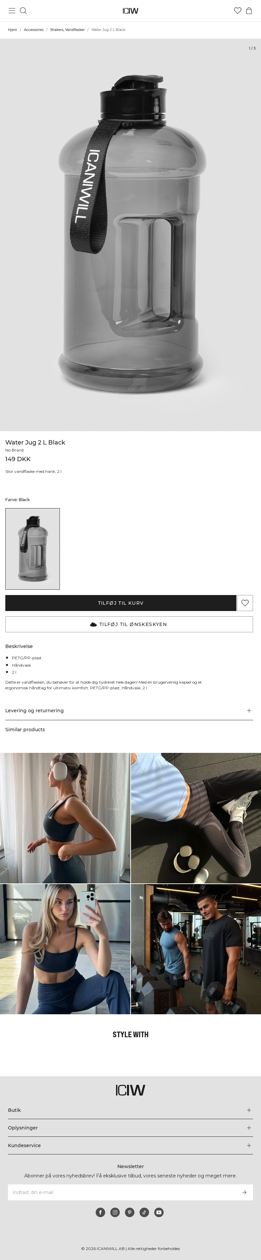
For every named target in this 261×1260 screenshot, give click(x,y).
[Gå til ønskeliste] (237, 10)
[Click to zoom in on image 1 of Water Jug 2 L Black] (130, 235)
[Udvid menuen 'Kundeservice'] (130, 1145)
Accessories (34, 30)
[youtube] (159, 1212)
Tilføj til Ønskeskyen (128, 624)
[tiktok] (144, 1212)
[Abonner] (244, 1192)
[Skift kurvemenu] (249, 10)
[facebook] (100, 1212)
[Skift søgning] (23, 10)
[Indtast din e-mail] (121, 1192)
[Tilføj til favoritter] (245, 603)
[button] (129, 716)
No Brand (15, 450)
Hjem (12, 30)
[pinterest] (129, 1212)
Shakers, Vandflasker (67, 30)
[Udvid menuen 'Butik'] (130, 1110)
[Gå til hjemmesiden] (130, 11)
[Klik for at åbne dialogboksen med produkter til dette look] (65, 824)
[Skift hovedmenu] (12, 10)
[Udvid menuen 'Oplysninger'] (130, 1127)
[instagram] (115, 1212)
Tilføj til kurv (121, 603)
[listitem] (32, 549)
